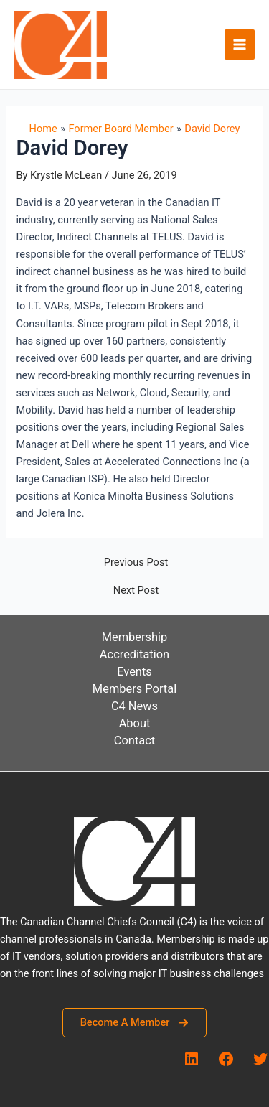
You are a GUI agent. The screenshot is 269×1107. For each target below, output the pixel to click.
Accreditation (134, 654)
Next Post (136, 590)
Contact (134, 740)
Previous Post (136, 562)
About (135, 723)
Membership (135, 637)
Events (134, 671)
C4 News (134, 706)
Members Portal (134, 689)
